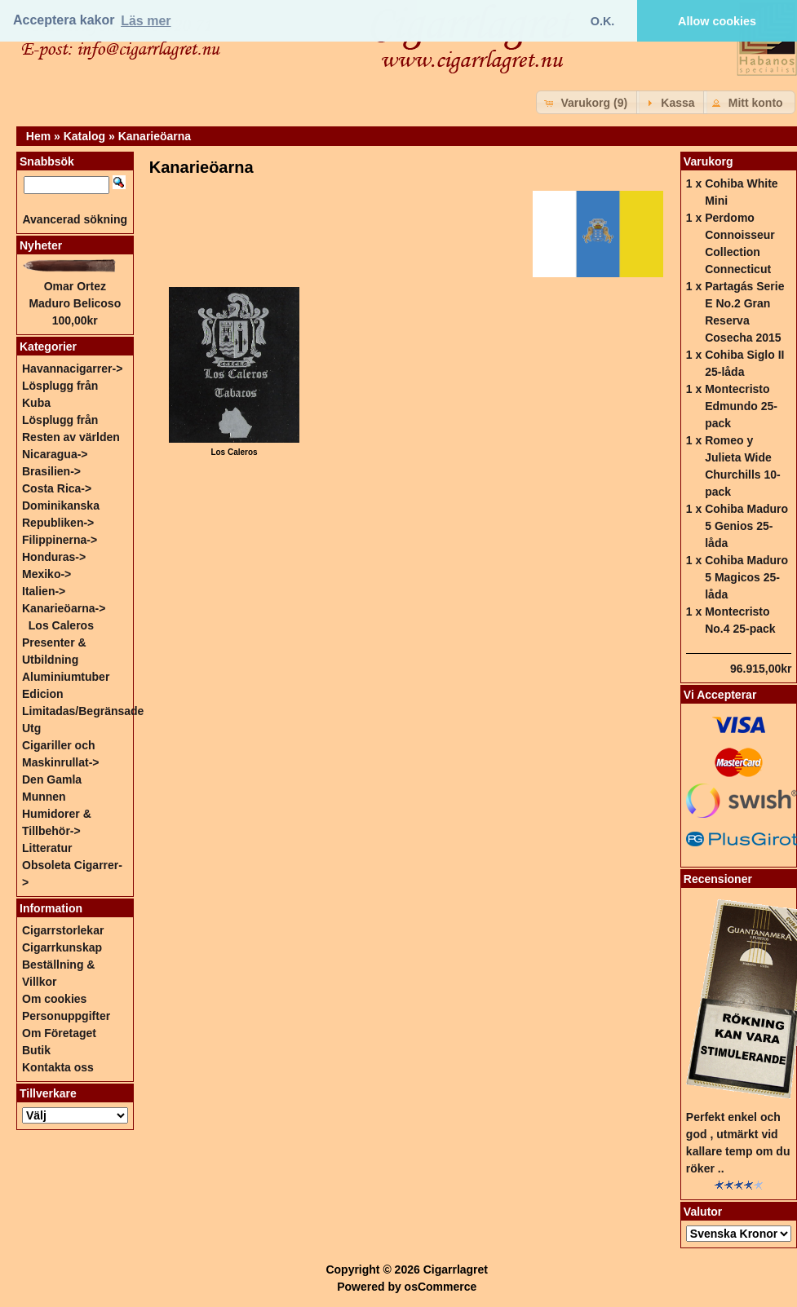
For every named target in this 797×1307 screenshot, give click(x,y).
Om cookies (54, 998)
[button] (588, 102)
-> (63, 608)
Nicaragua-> (55, 454)
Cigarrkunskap (62, 947)
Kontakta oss (58, 1067)
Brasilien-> (51, 471)
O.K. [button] (603, 21)
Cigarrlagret (455, 1269)
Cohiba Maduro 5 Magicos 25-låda (746, 577)
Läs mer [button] (145, 21)
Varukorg (708, 161)
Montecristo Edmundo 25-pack (741, 406)
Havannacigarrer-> (72, 368)
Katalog (84, 136)
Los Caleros (61, 625)
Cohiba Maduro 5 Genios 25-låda (746, 526)
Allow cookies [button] (717, 21)
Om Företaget (59, 1033)
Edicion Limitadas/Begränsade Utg (83, 711)
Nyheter (41, 245)
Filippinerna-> (59, 539)
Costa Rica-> (56, 488)
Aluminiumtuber (65, 676)
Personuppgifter (66, 1015)
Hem (38, 136)
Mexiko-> (46, 574)
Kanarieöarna (154, 136)
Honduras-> (54, 556)
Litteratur (47, 847)
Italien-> (43, 591)
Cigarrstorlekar (63, 930)
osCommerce (441, 1286)
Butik (36, 1050)
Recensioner (718, 878)
